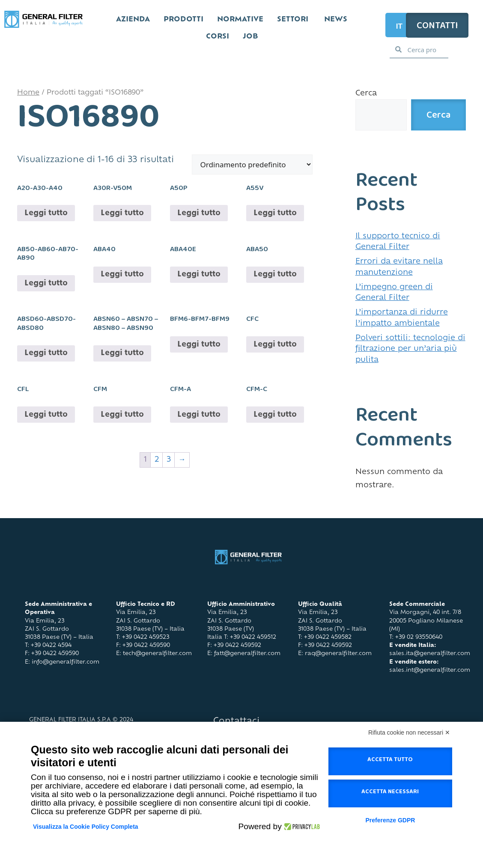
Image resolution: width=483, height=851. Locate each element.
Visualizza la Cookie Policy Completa (85, 826)
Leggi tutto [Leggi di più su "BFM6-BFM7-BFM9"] (199, 344)
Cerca (366, 93)
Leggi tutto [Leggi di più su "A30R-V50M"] (122, 213)
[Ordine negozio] (252, 164)
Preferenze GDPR (390, 820)
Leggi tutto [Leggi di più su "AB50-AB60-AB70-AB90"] (46, 283)
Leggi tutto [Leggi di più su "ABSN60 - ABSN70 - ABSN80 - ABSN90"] (122, 353)
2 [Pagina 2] (157, 459)
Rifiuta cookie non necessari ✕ (409, 732)
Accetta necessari (390, 793)
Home (28, 92)
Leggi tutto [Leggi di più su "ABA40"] (122, 274)
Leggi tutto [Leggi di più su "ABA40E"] (199, 274)
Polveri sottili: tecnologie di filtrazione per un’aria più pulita (410, 349)
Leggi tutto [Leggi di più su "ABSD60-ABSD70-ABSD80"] (46, 353)
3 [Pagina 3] (169, 459)
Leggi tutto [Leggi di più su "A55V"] (275, 213)
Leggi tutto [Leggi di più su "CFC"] (275, 344)
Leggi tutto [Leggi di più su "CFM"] (122, 414)
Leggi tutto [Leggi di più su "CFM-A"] (199, 414)
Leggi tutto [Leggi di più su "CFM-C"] (275, 414)
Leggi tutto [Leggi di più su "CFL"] (46, 414)
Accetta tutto (390, 761)
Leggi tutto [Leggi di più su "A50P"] (199, 213)
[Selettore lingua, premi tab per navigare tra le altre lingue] (401, 25)
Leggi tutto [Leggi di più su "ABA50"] (275, 274)
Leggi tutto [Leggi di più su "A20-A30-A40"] (46, 213)
